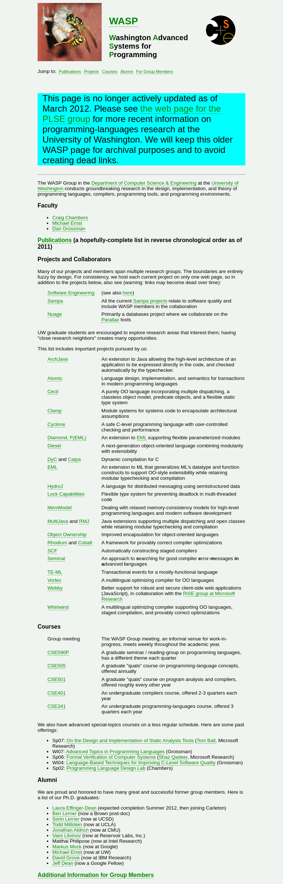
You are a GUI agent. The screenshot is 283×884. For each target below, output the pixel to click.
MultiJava (58, 521)
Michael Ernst (67, 223)
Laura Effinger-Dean (74, 808)
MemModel (60, 507)
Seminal (56, 558)
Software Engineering (71, 293)
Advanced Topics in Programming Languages (115, 751)
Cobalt (85, 542)
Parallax (110, 319)
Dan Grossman (68, 228)
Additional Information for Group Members (96, 875)
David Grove (66, 857)
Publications (70, 71)
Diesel (54, 445)
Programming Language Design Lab (106, 768)
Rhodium (57, 542)
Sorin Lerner (65, 819)
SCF (52, 550)
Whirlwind (58, 607)
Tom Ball (206, 740)
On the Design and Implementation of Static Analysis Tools (130, 740)
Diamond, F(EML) (67, 437)
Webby (55, 588)
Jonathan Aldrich (70, 830)
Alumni (126, 71)
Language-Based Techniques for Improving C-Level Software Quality (141, 762)
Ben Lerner (64, 813)
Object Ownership (67, 534)
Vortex (55, 580)
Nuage (55, 314)
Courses (109, 71)
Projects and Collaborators (74, 259)
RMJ (84, 521)
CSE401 (57, 693)
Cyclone (56, 424)
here (128, 293)
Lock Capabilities (66, 494)
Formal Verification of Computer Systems (111, 757)
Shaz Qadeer (173, 757)
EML (142, 437)
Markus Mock (66, 846)
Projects (91, 71)
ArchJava (58, 359)
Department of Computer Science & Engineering (143, 183)
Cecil (53, 391)
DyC (52, 459)
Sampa (55, 301)
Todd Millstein (67, 824)
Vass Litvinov (66, 835)
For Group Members (154, 71)
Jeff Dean (62, 863)
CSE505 (57, 665)
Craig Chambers (70, 217)
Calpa (74, 459)
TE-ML (55, 572)
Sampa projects (150, 301)
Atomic (55, 378)
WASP (123, 21)
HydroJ (55, 486)
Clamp (55, 410)
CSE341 (57, 706)
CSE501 (57, 679)
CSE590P (58, 652)
